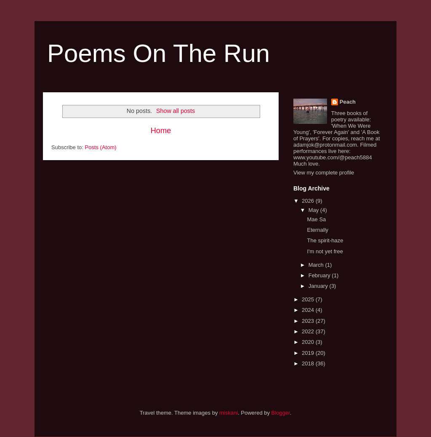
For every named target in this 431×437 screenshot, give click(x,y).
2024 (309, 310)
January (319, 286)
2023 (309, 321)
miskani (228, 413)
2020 (309, 342)
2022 (309, 331)
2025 (309, 299)
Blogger (280, 413)
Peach (348, 102)
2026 (309, 201)
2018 (309, 363)
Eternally (317, 230)
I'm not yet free (325, 251)
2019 (309, 353)
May (314, 210)
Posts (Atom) (101, 147)
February (320, 275)
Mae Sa (316, 219)
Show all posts (175, 110)
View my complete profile (323, 172)
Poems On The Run (158, 53)
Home (161, 130)
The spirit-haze (325, 240)
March (317, 265)
